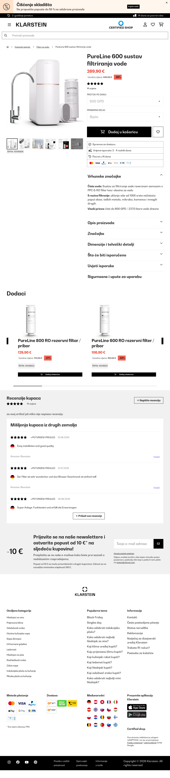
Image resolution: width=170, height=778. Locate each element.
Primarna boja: (96, 110)
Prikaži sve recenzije (89, 520)
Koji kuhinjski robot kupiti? (103, 661)
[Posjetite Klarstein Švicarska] (102, 707)
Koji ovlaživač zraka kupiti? (104, 677)
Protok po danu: (97, 94)
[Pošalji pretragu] (5, 35)
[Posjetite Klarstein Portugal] (102, 730)
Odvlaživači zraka (18, 632)
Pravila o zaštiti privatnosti (68, 769)
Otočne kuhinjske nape (21, 638)
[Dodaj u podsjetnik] (158, 132)
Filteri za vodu (46, 47)
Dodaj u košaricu (119, 132)
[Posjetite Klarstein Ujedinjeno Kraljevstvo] (96, 714)
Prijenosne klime (17, 627)
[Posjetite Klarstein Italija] (116, 707)
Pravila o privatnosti (136, 747)
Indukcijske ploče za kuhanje (24, 675)
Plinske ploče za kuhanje (22, 680)
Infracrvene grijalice (19, 648)
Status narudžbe (137, 632)
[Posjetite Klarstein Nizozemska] (96, 730)
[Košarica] (161, 25)
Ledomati (13, 654)
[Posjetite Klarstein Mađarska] (116, 714)
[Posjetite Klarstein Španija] (89, 714)
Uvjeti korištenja (154, 747)
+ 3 (77, 144)
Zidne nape (14, 669)
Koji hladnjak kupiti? (99, 672)
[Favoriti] (153, 25)
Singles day (94, 627)
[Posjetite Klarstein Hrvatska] (96, 722)
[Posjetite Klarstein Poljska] (89, 722)
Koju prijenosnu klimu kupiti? (105, 656)
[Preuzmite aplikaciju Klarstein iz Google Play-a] (137, 719)
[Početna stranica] (11, 47)
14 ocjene (91, 88)
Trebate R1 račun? (138, 652)
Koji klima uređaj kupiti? (102, 651)
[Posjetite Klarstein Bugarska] (109, 722)
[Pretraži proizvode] (85, 35)
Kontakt (132, 622)
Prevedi (156, 462)
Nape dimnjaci (16, 643)
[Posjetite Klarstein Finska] (116, 722)
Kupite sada (130, 6)
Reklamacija (135, 638)
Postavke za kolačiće (140, 657)
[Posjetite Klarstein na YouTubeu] (31, 770)
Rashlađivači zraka (19, 664)
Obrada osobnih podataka (126, 558)
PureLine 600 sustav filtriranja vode (77, 47)
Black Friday (95, 622)
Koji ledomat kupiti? (99, 667)
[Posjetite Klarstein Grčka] (116, 729)
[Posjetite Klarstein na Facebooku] (20, 770)
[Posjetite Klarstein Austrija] (96, 707)
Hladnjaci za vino (17, 622)
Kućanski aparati (24, 47)
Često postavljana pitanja (143, 627)
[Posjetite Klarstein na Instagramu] (10, 770)
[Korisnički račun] (145, 25)
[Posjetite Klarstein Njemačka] (89, 707)
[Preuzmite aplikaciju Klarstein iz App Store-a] (137, 712)
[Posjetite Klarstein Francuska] (109, 707)
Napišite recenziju (146, 405)
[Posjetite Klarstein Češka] (109, 714)
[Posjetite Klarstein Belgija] (89, 730)
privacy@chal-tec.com (127, 567)
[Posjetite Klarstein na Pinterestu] (42, 770)
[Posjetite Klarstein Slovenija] (109, 730)
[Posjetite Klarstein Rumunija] (102, 722)
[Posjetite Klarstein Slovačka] (102, 714)
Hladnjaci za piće (17, 659)
